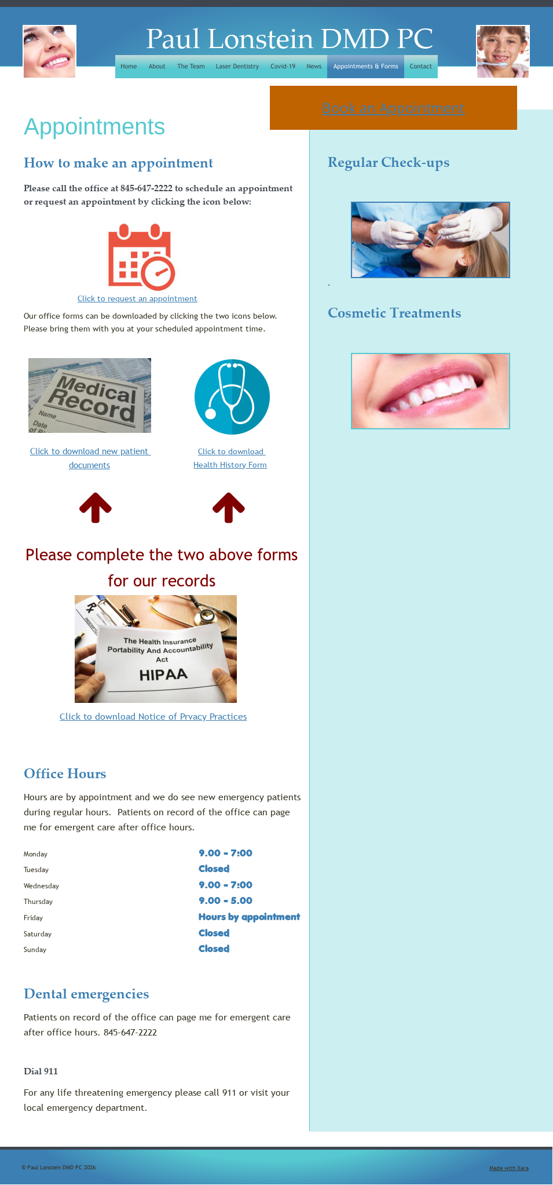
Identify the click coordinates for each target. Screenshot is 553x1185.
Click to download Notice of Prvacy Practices (153, 716)
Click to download (232, 451)
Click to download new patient (90, 451)
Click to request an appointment (137, 298)
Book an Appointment (393, 107)
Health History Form (230, 465)
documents (89, 465)
